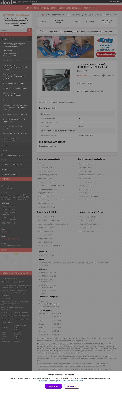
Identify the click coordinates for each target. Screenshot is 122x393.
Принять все (53, 386)
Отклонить (71, 386)
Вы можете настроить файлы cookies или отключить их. (60, 381)
